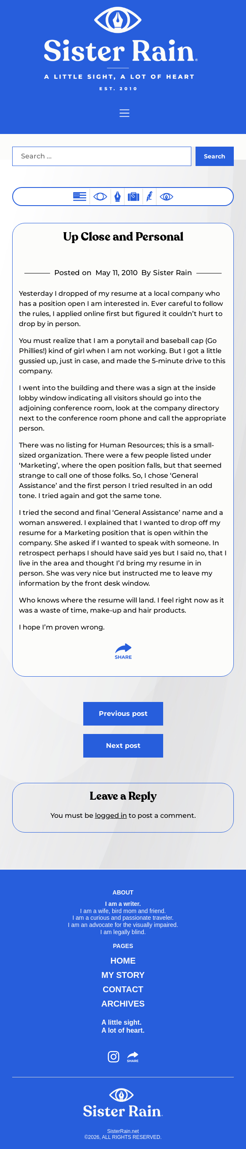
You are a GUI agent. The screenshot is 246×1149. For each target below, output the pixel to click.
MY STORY (123, 975)
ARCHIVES (123, 1003)
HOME (123, 960)
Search (214, 156)
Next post (123, 746)
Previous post (123, 714)
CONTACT (123, 989)
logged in (111, 816)
